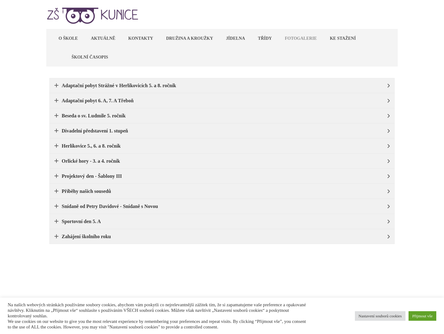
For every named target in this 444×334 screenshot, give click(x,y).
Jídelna (235, 38)
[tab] (222, 85)
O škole (68, 38)
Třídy (265, 38)
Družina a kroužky (189, 38)
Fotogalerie (301, 38)
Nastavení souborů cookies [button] (380, 316)
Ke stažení (343, 38)
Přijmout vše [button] (422, 316)
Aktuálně (103, 38)
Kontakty (140, 38)
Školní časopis (90, 57)
